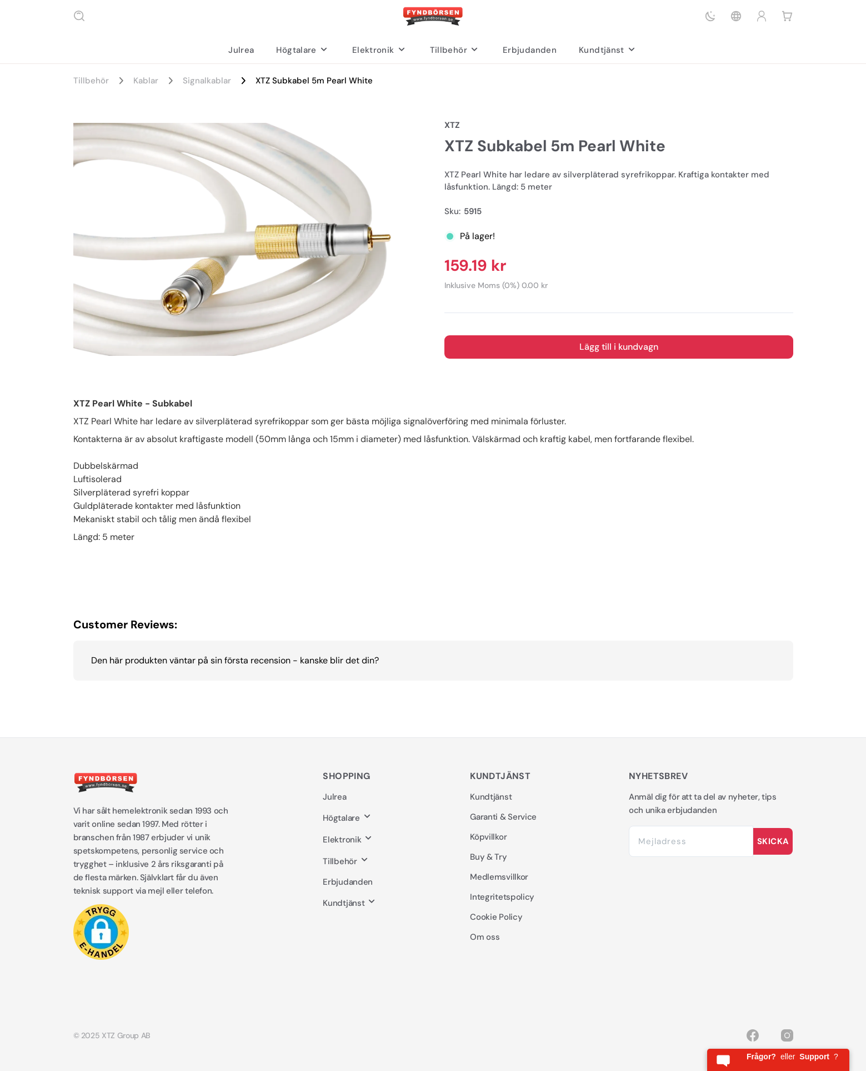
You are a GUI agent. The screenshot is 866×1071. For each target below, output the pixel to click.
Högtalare (302, 50)
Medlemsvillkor (499, 876)
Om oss (484, 937)
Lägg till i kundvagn (618, 347)
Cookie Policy (496, 917)
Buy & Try (488, 856)
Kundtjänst (608, 50)
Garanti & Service (503, 816)
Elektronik (380, 50)
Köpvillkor (488, 836)
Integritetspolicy (502, 897)
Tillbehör (455, 50)
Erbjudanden (530, 50)
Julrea (241, 50)
